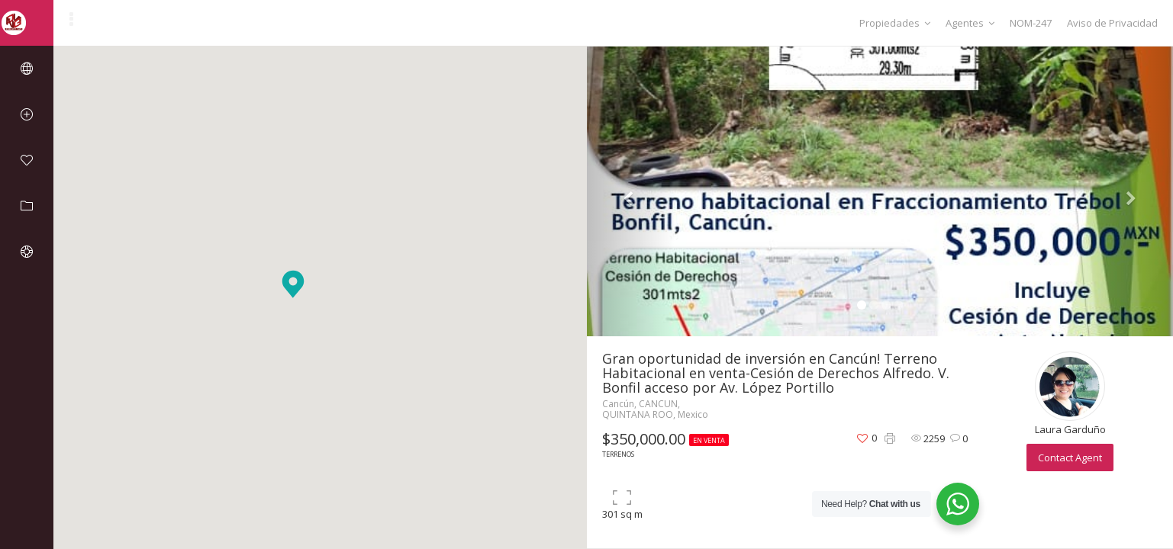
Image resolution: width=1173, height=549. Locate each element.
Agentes (970, 23)
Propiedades (894, 23)
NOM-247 (1031, 23)
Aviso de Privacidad (1112, 23)
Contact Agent (1070, 457)
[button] (293, 284)
